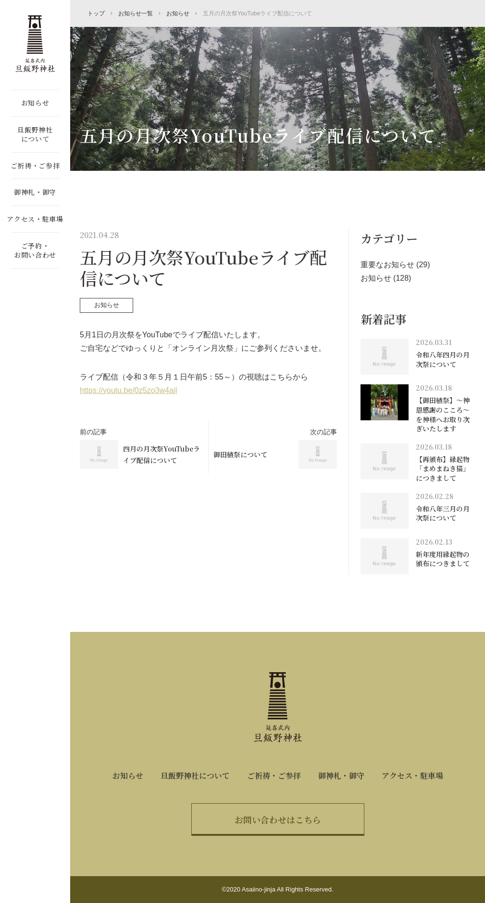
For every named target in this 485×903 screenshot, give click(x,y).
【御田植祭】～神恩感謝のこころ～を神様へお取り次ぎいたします (443, 414)
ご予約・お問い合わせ (35, 250)
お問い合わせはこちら (278, 819)
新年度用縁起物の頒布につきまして (443, 559)
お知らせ (35, 102)
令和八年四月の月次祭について (443, 359)
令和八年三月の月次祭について (443, 513)
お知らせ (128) (386, 278)
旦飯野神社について (35, 134)
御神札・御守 (35, 192)
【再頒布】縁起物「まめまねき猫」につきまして (443, 468)
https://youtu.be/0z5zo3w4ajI (128, 390)
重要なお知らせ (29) (395, 265)
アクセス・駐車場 (35, 219)
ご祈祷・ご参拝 (35, 165)
